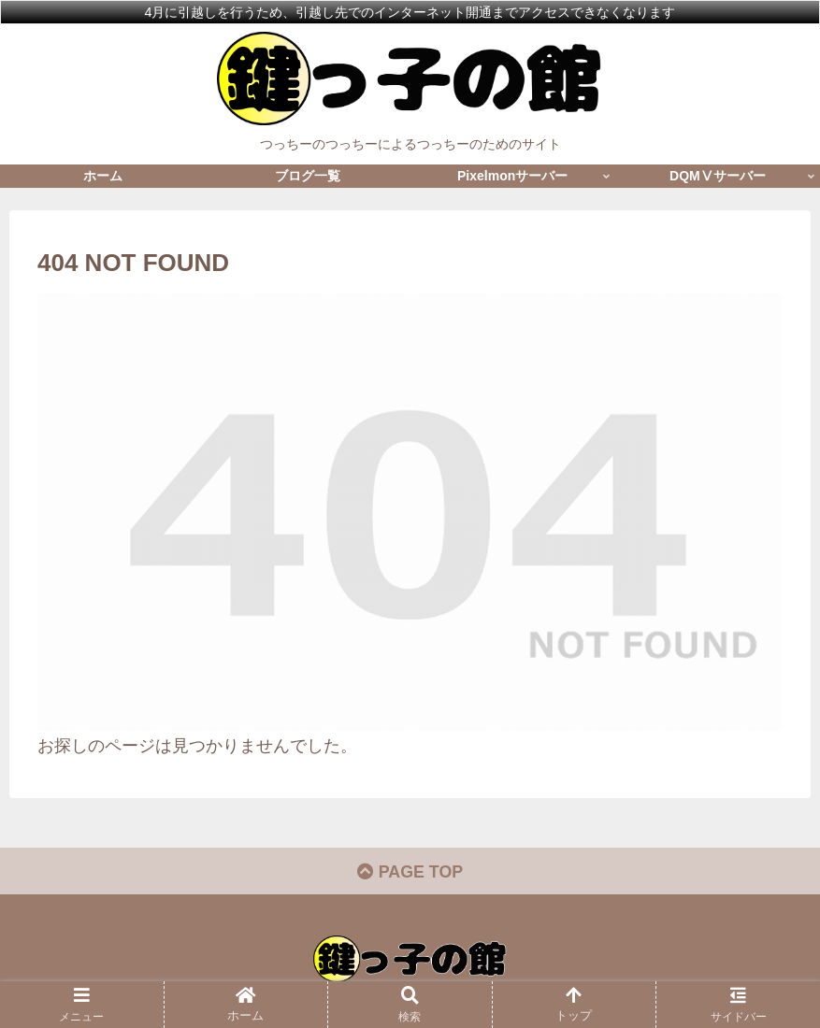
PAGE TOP (409, 873)
